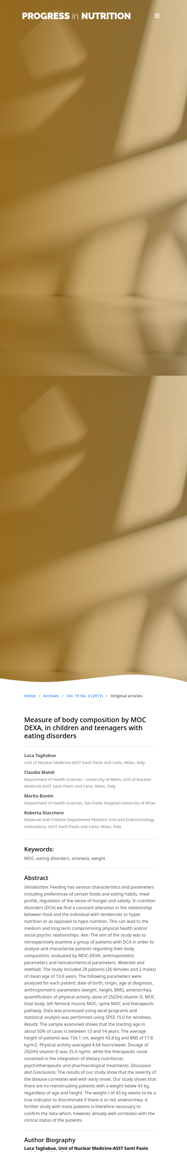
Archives (51, 695)
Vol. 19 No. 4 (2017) (85, 695)
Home (30, 695)
